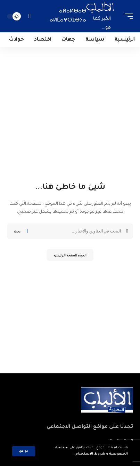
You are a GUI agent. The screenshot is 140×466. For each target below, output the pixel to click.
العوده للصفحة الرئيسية (70, 255)
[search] (29, 16)
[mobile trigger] (127, 16)
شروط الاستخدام (89, 454)
